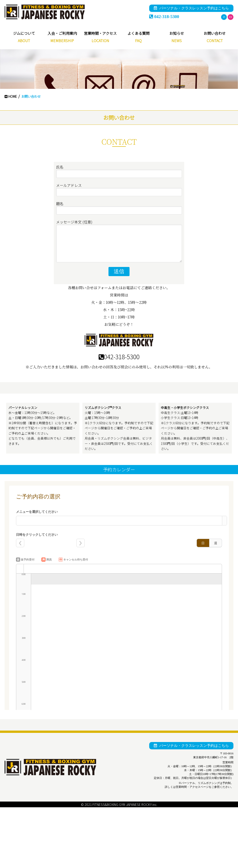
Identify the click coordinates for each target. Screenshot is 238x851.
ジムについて (24, 33)
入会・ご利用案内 (62, 33)
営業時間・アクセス (100, 33)
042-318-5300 (164, 16)
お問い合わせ (215, 33)
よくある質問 (138, 33)
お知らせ (176, 33)
